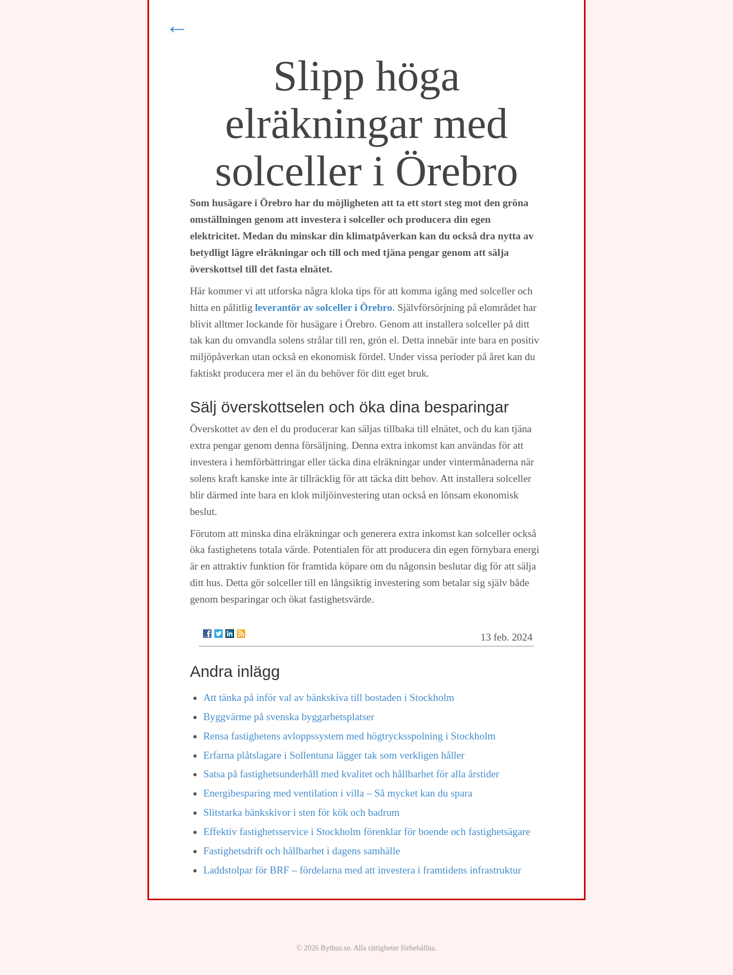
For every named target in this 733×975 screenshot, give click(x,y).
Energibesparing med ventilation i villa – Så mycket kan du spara (337, 793)
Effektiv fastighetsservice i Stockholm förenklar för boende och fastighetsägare (366, 831)
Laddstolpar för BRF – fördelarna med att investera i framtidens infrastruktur (362, 870)
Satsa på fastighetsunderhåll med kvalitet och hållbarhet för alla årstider (351, 773)
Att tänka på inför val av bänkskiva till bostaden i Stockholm (328, 697)
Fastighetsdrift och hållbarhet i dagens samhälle (301, 850)
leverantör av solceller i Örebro (323, 307)
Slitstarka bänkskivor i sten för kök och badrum (301, 812)
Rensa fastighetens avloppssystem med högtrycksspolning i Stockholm (349, 736)
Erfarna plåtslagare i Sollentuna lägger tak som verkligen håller (333, 755)
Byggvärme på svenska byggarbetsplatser (288, 716)
